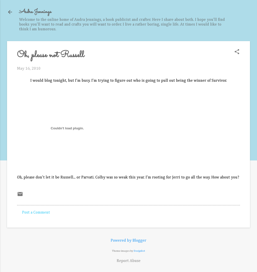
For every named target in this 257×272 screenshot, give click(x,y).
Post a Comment (36, 213)
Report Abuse (129, 261)
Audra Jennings (35, 12)
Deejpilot (139, 250)
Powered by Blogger (128, 241)
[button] (237, 52)
